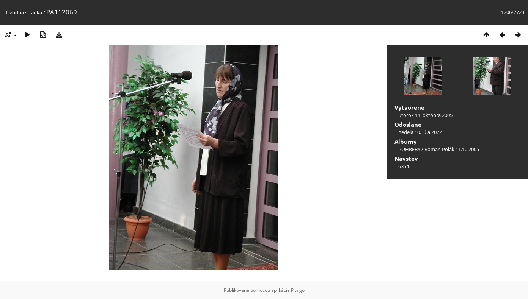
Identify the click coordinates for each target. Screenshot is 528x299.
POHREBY (409, 149)
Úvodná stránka (24, 12)
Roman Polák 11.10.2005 (451, 149)
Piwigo (298, 290)
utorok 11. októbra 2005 (425, 115)
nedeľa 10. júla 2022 (420, 132)
